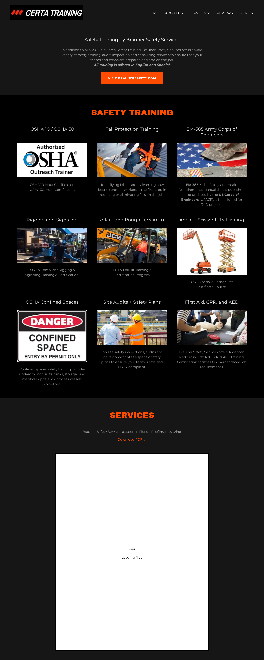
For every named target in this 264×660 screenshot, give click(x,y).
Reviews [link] (225, 13)
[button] (199, 13)
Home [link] (153, 13)
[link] (46, 12)
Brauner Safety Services (195, 569)
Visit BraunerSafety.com (132, 78)
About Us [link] (174, 13)
